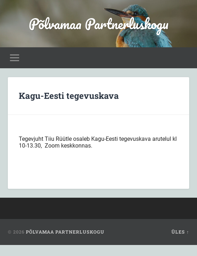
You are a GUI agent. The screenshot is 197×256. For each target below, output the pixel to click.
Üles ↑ (180, 232)
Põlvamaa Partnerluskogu (99, 23)
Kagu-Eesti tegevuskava (69, 95)
